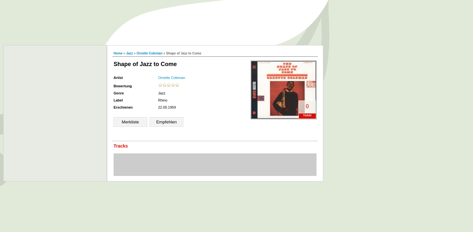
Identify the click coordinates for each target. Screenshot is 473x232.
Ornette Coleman (149, 53)
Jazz (129, 53)
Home (118, 53)
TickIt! (307, 115)
